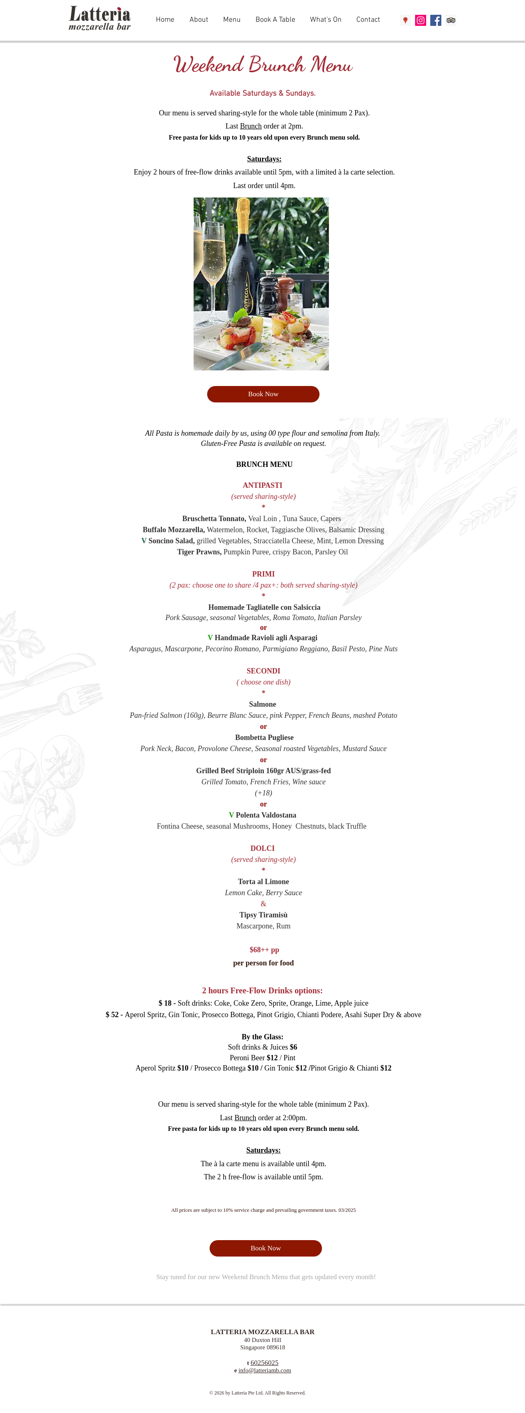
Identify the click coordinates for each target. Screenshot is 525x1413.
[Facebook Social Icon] (435, 20)
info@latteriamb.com (265, 1370)
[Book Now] (263, 394)
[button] (233, 20)
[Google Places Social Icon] (405, 20)
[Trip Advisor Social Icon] (451, 20)
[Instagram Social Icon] (420, 20)
